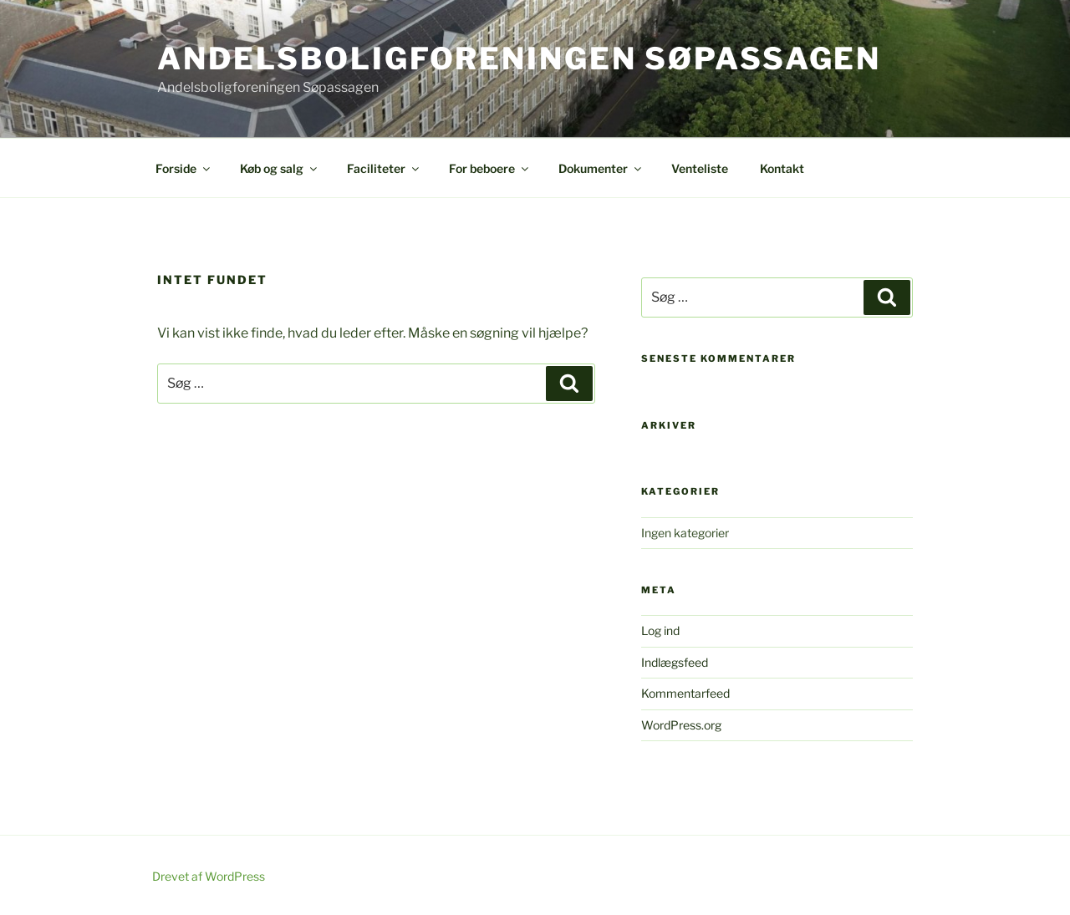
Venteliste (699, 168)
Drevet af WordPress (208, 876)
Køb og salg (279, 168)
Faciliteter (384, 168)
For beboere (490, 168)
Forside (183, 168)
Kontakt (782, 168)
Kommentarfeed (685, 693)
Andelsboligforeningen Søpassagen (519, 58)
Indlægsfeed (674, 662)
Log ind (660, 630)
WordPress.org (681, 725)
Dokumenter (601, 168)
